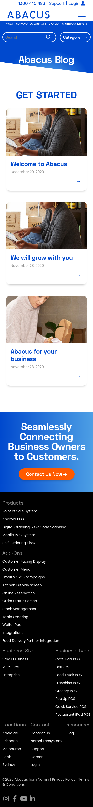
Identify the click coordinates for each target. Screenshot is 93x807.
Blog (70, 733)
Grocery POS (66, 690)
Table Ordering (15, 616)
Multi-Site (10, 667)
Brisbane (10, 740)
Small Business (15, 659)
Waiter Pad (11, 624)
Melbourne (11, 748)
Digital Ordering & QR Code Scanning (34, 527)
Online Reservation (18, 593)
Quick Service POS (70, 706)
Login (74, 3)
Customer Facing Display (24, 561)
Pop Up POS (65, 698)
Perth (6, 756)
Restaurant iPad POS (73, 714)
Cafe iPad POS (67, 659)
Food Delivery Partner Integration (30, 640)
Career (37, 756)
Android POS (13, 519)
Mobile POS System (18, 534)
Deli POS (62, 667)
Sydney (8, 764)
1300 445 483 (31, 3)
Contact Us (40, 733)
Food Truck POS (68, 674)
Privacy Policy (64, 779)
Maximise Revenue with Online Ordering (47, 24)
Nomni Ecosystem (46, 740)
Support (57, 3)
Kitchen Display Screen (22, 585)
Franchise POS (67, 682)
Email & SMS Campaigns (23, 577)
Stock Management (19, 608)
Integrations (12, 632)
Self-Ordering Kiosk (18, 542)
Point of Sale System (19, 511)
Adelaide (10, 733)
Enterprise (11, 674)
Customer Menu (16, 569)
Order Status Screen (19, 601)
